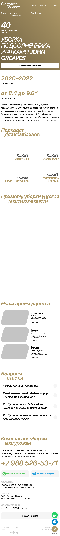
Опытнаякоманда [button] (35, 348)
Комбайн (53, 175)
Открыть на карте (30, 516)
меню (56, 5)
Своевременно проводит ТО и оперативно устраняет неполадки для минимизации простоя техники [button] (38, 335)
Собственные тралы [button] (37, 315)
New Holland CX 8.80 (50, 179)
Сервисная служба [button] (35, 331)
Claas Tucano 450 (17, 181)
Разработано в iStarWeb (13, 533)
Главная (4, 13)
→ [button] (35, 357)
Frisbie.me (54, 533)
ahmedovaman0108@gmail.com (14, 508)
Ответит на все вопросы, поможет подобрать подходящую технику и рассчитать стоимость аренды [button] (39, 352)
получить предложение (30, 65)
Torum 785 (22, 159)
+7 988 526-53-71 (40, 5)
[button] (15, 352)
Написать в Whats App (15, 474)
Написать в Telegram (45, 474)
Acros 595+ (51, 159)
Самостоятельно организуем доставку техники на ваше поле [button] (39, 318)
